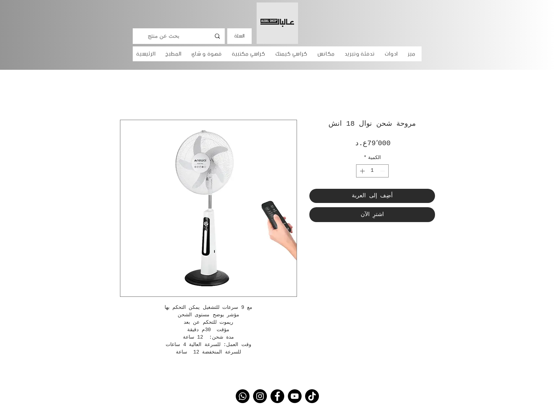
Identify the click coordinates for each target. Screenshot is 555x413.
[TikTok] (312, 396)
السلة (239, 36)
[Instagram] (260, 396)
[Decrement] (383, 171)
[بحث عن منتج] (179, 36)
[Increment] (361, 171)
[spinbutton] (372, 171)
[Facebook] (277, 396)
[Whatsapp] (243, 396)
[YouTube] (295, 396)
